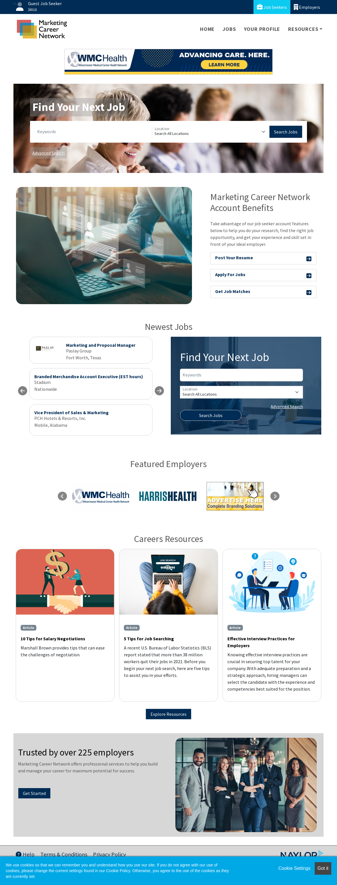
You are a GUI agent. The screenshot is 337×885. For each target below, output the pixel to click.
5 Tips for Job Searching (149, 638)
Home (207, 29)
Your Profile (262, 29)
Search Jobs (286, 132)
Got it (323, 868)
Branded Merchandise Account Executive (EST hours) (88, 376)
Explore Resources (168, 714)
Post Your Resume (263, 258)
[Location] (210, 131)
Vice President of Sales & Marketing (71, 412)
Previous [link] (62, 496)
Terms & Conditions (63, 854)
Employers (307, 7)
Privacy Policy (109, 854)
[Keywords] (93, 131)
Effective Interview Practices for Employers (261, 642)
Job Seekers (272, 7)
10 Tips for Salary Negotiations (53, 638)
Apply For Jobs (263, 275)
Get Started (34, 793)
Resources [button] (303, 29)
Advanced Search (48, 153)
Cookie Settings (294, 868)
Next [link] (274, 496)
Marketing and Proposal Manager (100, 345)
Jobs (229, 29)
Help (25, 854)
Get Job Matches (263, 292)
